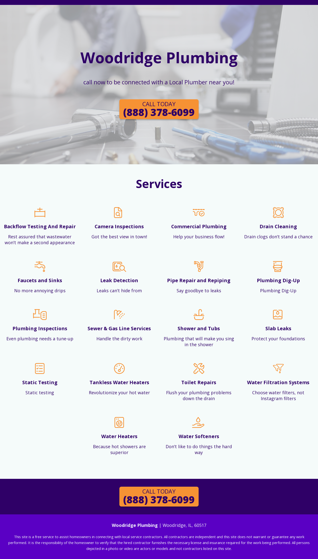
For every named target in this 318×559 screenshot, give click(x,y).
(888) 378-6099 (159, 109)
